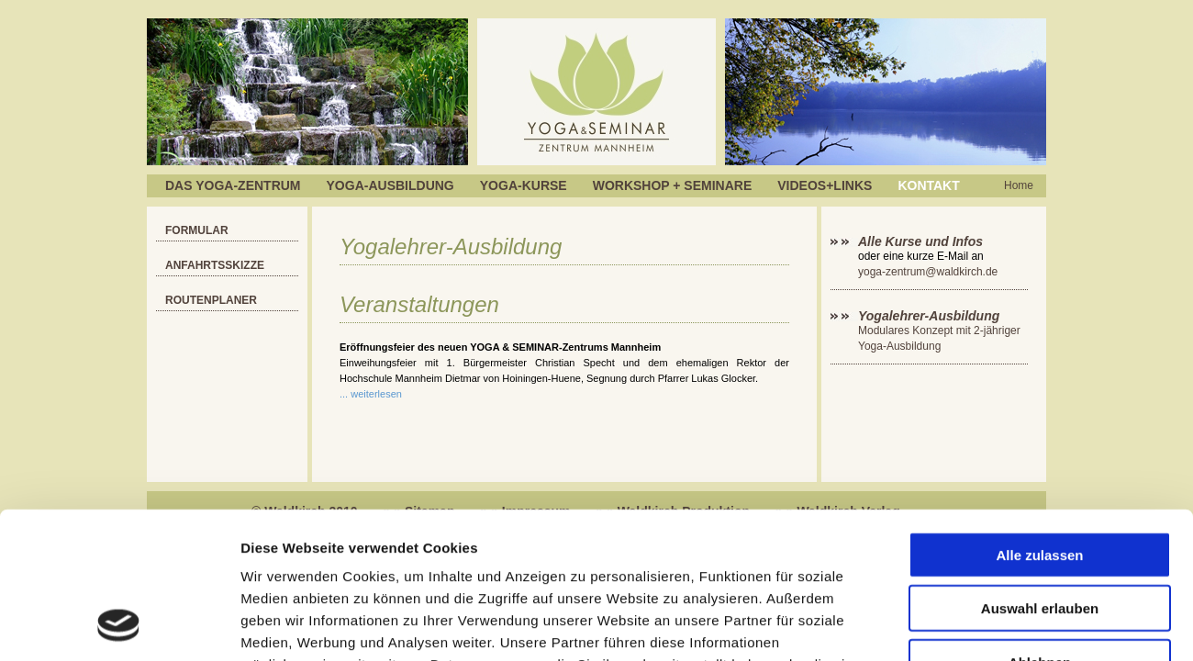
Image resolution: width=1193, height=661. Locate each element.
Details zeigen (976, 625)
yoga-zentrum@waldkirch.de (928, 271)
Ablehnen (1040, 526)
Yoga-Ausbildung (390, 185)
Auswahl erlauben (1039, 473)
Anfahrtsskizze (214, 265)
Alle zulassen (1039, 419)
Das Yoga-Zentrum (233, 185)
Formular (197, 230)
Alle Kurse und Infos (922, 241)
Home (1018, 185)
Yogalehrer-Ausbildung (928, 315)
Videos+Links (824, 185)
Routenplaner (211, 300)
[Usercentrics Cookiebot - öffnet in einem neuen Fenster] (119, 625)
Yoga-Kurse (523, 185)
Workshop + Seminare (673, 185)
